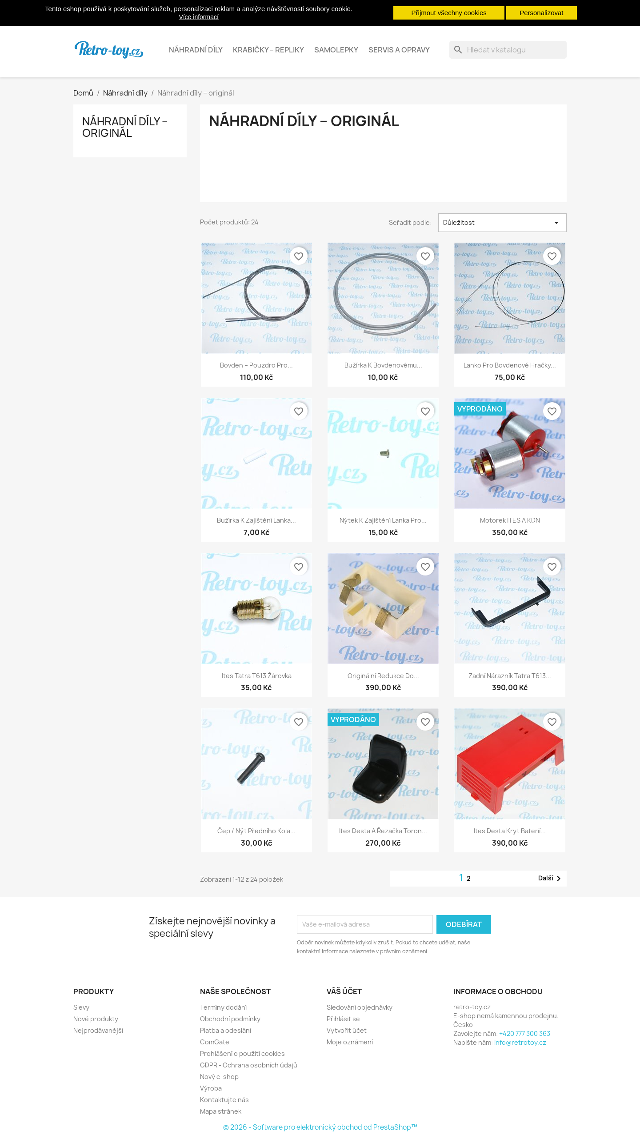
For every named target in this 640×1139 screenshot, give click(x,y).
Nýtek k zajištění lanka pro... (383, 520)
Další (551, 878)
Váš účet (344, 991)
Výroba (211, 1088)
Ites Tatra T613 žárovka (257, 675)
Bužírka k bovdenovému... (383, 365)
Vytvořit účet (347, 1030)
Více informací (198, 16)
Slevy (81, 1007)
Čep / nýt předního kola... (256, 831)
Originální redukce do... (383, 675)
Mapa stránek (220, 1111)
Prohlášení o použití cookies (242, 1053)
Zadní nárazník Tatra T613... (509, 675)
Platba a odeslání (225, 1030)
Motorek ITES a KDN (510, 520)
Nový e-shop (219, 1076)
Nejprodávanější (98, 1030)
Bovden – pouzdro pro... (256, 365)
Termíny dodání (223, 1007)
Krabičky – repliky (268, 50)
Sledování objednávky (359, 1007)
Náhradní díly (196, 50)
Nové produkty (95, 1019)
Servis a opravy (399, 50)
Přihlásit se (343, 1019)
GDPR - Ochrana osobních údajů (248, 1065)
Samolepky (336, 50)
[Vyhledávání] (508, 50)
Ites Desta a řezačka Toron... (383, 831)
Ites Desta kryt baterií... (510, 831)
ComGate (214, 1042)
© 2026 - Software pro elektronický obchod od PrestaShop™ (320, 1127)
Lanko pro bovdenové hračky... (510, 365)
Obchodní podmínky (230, 1019)
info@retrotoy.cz (520, 1042)
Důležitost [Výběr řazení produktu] (502, 222)
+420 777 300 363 (524, 1033)
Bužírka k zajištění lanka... (256, 520)
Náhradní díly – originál (125, 127)
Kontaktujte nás (224, 1099)
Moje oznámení (350, 1042)
